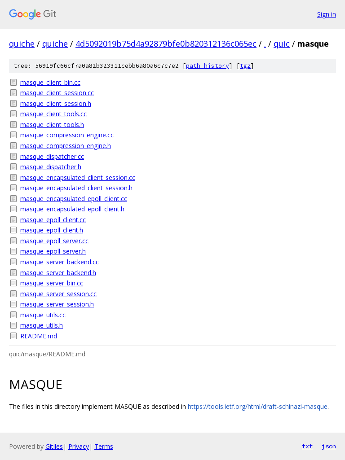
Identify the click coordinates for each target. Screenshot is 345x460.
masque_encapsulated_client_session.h (76, 188)
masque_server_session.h (57, 304)
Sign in (326, 14)
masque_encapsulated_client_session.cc (77, 177)
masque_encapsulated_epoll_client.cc (73, 198)
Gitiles (54, 446)
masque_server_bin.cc (51, 283)
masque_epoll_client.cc (53, 219)
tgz (245, 66)
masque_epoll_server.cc (54, 241)
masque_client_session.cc (57, 92)
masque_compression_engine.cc (67, 135)
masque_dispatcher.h (50, 166)
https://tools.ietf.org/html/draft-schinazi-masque (257, 406)
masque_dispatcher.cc (52, 156)
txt (307, 446)
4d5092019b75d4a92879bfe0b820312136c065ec (166, 43)
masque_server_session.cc (58, 293)
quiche (22, 43)
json (329, 446)
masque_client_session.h (55, 103)
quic (282, 43)
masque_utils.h (41, 325)
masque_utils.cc (43, 315)
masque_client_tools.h (52, 124)
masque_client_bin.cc (50, 82)
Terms (103, 446)
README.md (38, 336)
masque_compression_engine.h (65, 145)
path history (207, 66)
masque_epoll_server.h (53, 251)
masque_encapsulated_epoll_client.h (72, 209)
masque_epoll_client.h (51, 230)
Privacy (78, 446)
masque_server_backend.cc (59, 262)
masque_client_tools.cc (53, 114)
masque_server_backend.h (58, 272)
